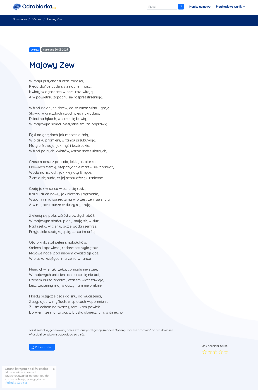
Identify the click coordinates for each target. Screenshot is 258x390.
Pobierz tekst (41, 347)
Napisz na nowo (200, 6)
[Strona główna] (34, 7)
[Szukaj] (162, 7)
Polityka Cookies (16, 382)
